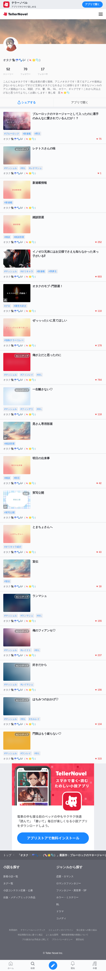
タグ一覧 (8, 883)
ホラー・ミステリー (67, 897)
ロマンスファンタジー (68, 883)
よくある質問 (52, 935)
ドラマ (60, 911)
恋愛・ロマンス (65, 876)
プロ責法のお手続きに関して (35, 939)
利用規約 (13, 930)
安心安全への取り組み (86, 930)
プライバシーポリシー (62, 939)
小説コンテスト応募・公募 (18, 890)
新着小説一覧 (10, 876)
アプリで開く (92, 4)
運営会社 (80, 939)
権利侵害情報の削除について (74, 935)
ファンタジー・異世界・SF (71, 890)
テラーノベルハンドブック (33, 930)
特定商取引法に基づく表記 (30, 935)
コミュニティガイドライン (60, 930)
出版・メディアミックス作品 (19, 897)
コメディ (61, 918)
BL (57, 904)
